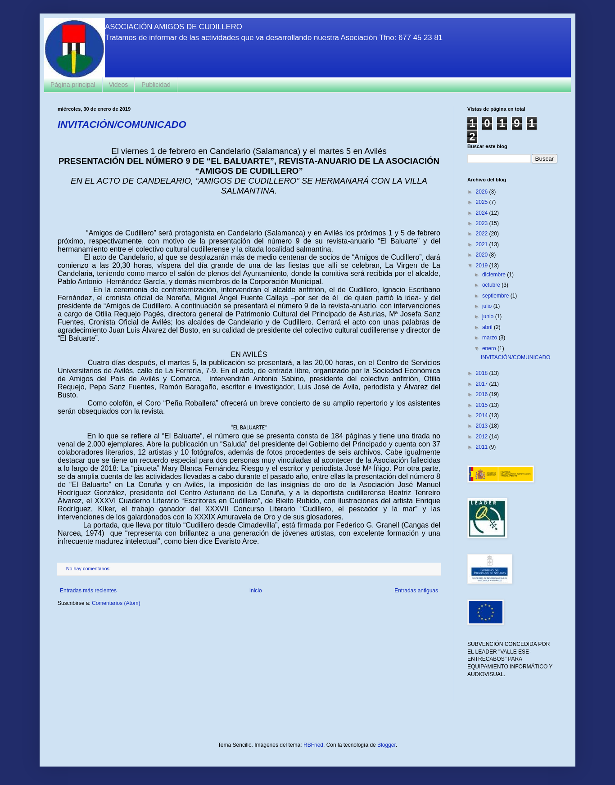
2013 (482, 426)
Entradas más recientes (88, 590)
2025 (482, 202)
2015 (482, 405)
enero (489, 348)
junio (488, 316)
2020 (482, 255)
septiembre (496, 296)
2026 (482, 192)
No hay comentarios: (89, 568)
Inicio (255, 590)
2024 (482, 213)
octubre (492, 285)
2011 (482, 447)
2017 (482, 384)
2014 (482, 415)
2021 (482, 244)
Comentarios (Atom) (116, 603)
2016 (482, 394)
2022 (482, 233)
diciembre (494, 274)
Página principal (72, 84)
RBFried (313, 745)
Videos (118, 84)
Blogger (386, 745)
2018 (482, 373)
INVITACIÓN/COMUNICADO (122, 124)
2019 (482, 265)
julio (487, 306)
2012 (482, 436)
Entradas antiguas (416, 590)
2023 (482, 223)
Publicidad (156, 84)
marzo (490, 337)
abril (488, 327)
